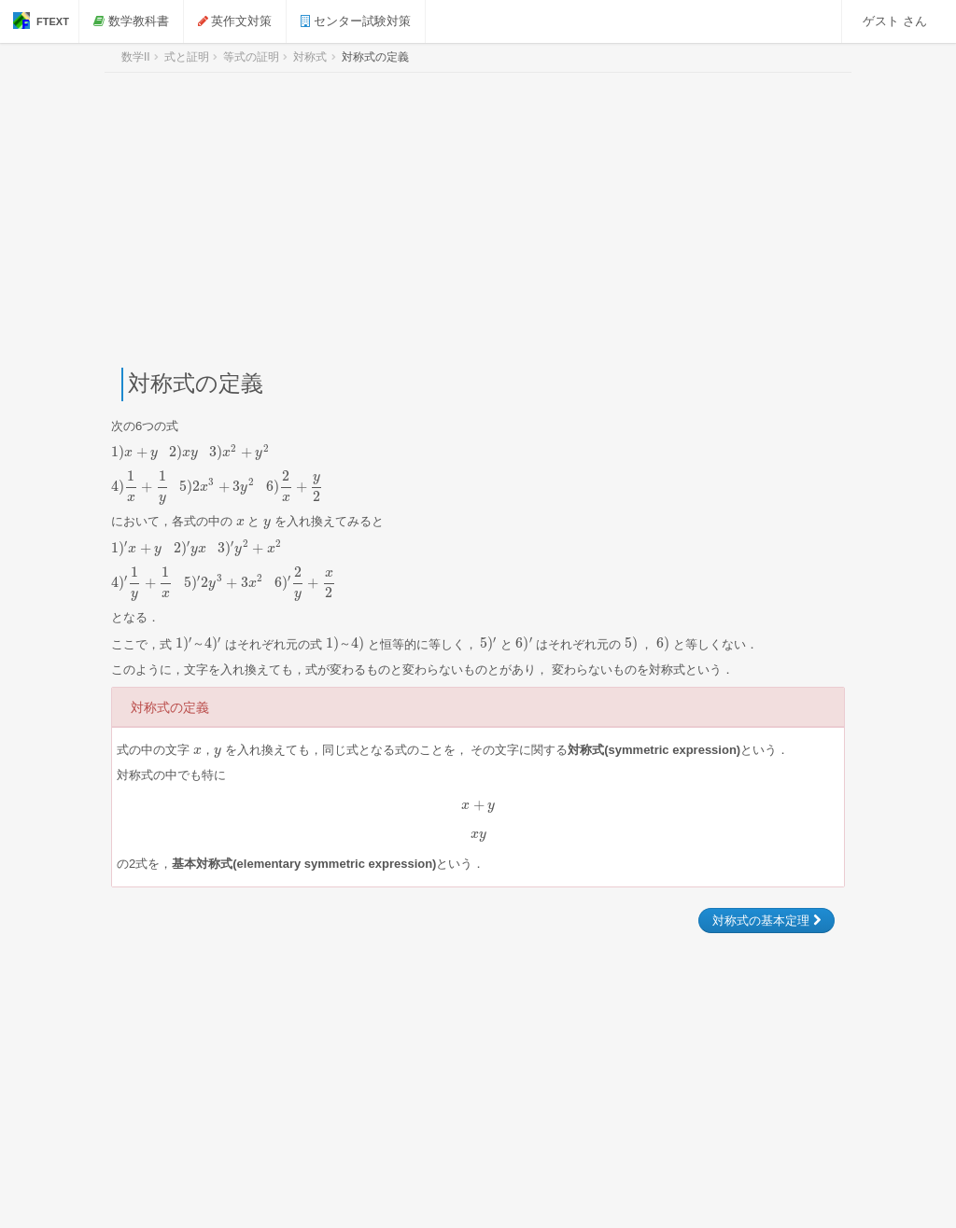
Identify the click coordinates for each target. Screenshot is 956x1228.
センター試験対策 (359, 21)
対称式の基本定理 (766, 921)
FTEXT (41, 20)
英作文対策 (239, 21)
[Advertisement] (478, 220)
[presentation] (191, 452)
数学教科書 (135, 21)
